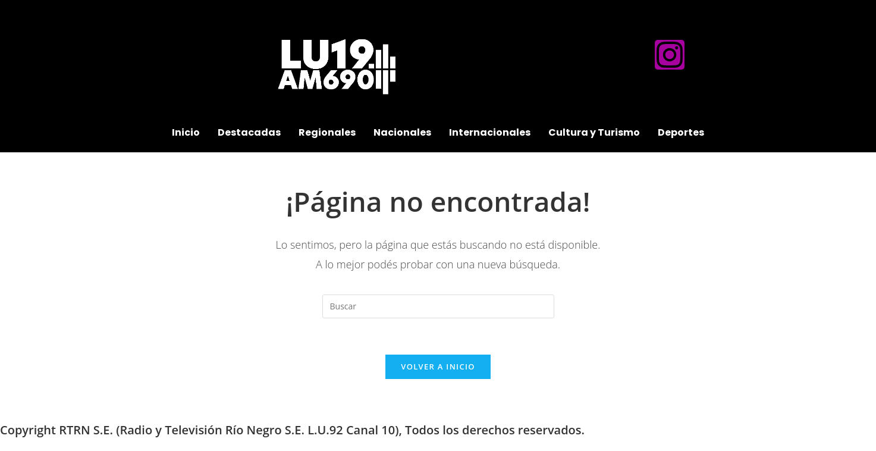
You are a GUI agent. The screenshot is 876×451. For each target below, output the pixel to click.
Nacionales (402, 132)
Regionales (327, 132)
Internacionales (489, 132)
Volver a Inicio (438, 366)
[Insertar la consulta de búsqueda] (438, 306)
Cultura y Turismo (594, 132)
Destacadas (249, 132)
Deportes (681, 132)
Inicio (186, 132)
